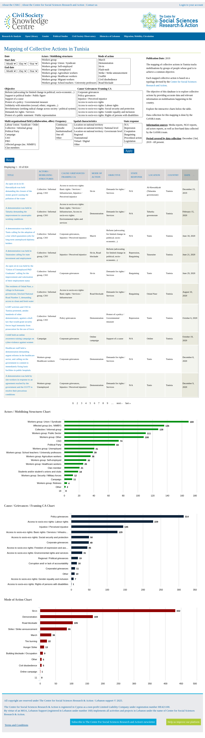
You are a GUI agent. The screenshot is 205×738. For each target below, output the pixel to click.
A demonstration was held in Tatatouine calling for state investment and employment (19, 254)
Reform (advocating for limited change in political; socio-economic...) (40, 92)
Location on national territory (98, 125)
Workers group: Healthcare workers (69, 76)
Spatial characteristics (85, 121)
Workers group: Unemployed (69, 69)
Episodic (64, 128)
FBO (22, 141)
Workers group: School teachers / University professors (69, 83)
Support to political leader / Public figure (40, 95)
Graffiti (114, 76)
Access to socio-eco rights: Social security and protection (110, 109)
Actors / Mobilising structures (57, 56)
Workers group (69, 60)
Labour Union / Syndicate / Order (22, 125)
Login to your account (191, 4)
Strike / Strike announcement (114, 73)
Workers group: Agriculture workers (69, 73)
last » (128, 403)
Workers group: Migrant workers (69, 79)
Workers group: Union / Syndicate (69, 63)
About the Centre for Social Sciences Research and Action (53, 4)
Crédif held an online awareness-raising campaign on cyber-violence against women (20, 338)
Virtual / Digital (98, 141)
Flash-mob (114, 69)
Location (154, 175)
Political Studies (60, 36)
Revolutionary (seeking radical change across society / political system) (40, 109)
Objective (10, 88)
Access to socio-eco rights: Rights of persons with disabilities (110, 115)
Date (7, 56)
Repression (133, 128)
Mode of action (106, 56)
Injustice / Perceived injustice (110, 99)
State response (131, 121)
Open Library (31, 36)
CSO (22, 138)
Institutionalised (64, 131)
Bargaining (133, 134)
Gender (45, 36)
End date (9, 67)
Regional (98, 134)
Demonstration (114, 63)
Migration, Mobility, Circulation (139, 36)
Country (173, 175)
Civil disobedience (114, 79)
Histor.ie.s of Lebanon (110, 36)
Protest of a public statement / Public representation (40, 115)
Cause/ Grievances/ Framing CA (94, 88)
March (114, 60)
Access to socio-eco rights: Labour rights (110, 105)
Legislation (133, 141)
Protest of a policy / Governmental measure (40, 102)
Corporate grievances (110, 92)
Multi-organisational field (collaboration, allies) (30, 121)
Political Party (22, 131)
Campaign (22, 134)
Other (64, 138)
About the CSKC (11, 4)
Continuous (64, 125)
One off (64, 134)
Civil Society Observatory (84, 36)
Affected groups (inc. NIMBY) (22, 144)
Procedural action (133, 138)
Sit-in (114, 66)
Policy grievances (110, 95)
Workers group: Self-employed (69, 66)
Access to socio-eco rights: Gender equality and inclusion (110, 112)
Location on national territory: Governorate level (98, 131)
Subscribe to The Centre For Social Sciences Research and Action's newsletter (113, 721)
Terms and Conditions (16, 724)
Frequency (60, 121)
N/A (133, 125)
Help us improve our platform (183, 721)
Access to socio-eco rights (110, 102)
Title (10, 175)
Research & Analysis (11, 36)
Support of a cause (40, 99)
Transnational (98, 138)
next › (119, 403)
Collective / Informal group (22, 128)
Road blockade (114, 83)
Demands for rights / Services (40, 112)
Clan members (22, 148)
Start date (10, 60)
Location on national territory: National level (98, 128)
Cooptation (133, 131)
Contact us (91, 4)
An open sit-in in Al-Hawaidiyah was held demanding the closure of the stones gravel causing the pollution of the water (19, 191)
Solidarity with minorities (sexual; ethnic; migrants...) (40, 105)
